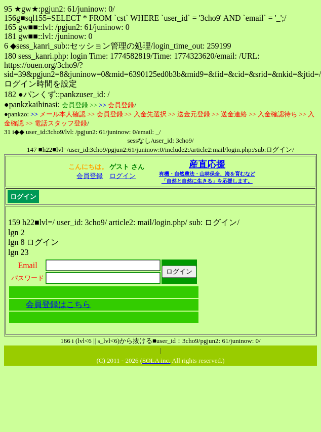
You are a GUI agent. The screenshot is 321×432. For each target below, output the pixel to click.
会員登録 (89, 176)
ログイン (122, 176)
